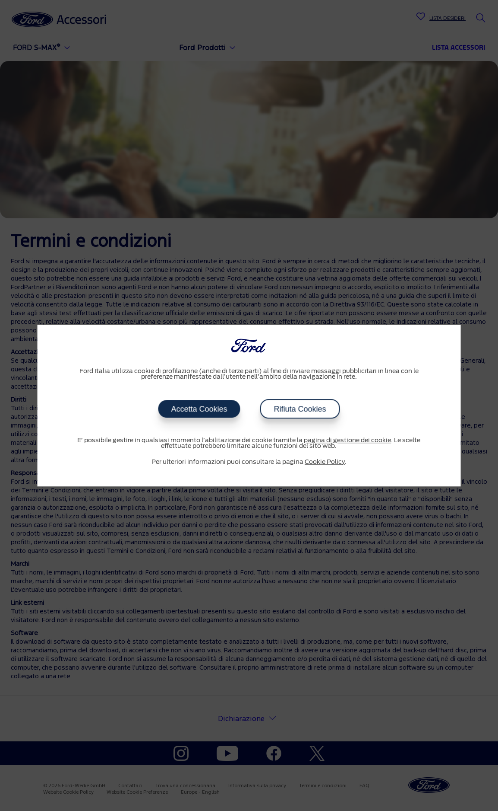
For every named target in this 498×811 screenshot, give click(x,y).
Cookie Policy (325, 462)
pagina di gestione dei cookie (347, 440)
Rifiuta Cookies (300, 409)
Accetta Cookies (199, 409)
